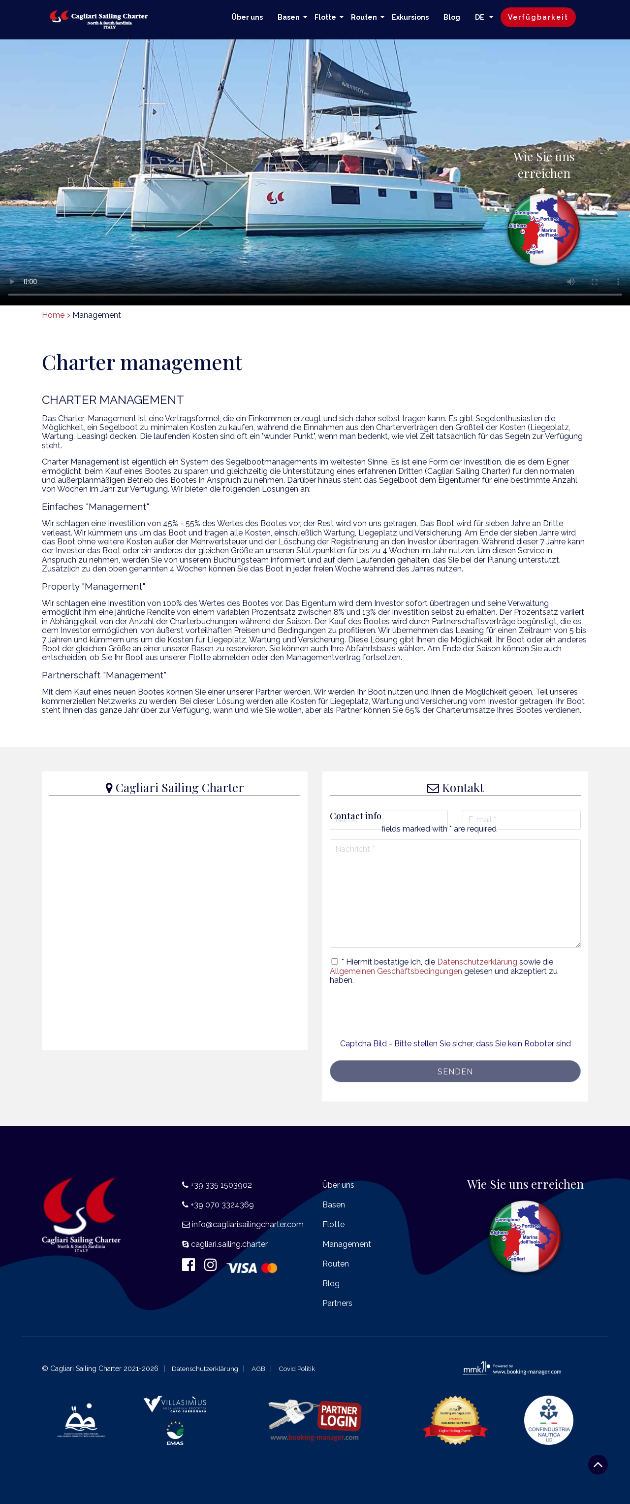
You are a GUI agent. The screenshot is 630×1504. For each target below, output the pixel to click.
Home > (56, 315)
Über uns (247, 17)
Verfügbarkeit (538, 17)
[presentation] (455, 1020)
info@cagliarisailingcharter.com (248, 1224)
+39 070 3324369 (222, 1204)
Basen (289, 17)
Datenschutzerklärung (477, 962)
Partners (337, 1303)
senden (455, 1071)
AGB (261, 1368)
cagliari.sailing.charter (229, 1244)
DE (480, 17)
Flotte (325, 17)
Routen (364, 17)
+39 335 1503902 (221, 1185)
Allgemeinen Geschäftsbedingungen (396, 971)
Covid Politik (301, 1368)
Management (346, 1244)
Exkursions (410, 17)
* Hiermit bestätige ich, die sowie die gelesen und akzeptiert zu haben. (444, 971)
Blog (451, 17)
